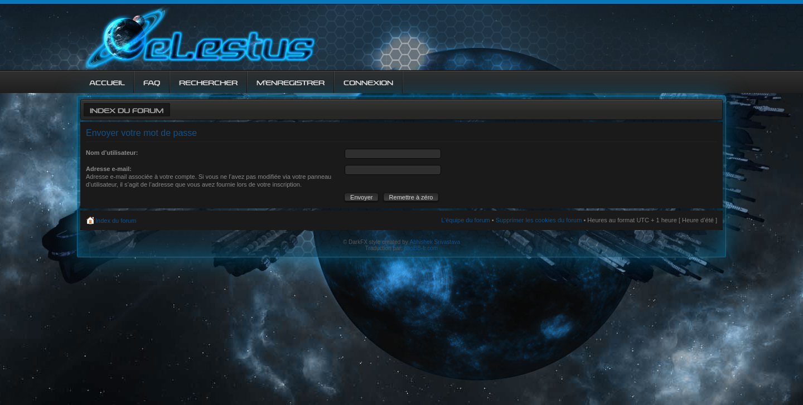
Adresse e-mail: (109, 168)
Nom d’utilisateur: (112, 152)
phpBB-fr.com (421, 248)
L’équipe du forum (465, 220)
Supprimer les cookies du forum (539, 220)
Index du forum (126, 109)
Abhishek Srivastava (435, 242)
